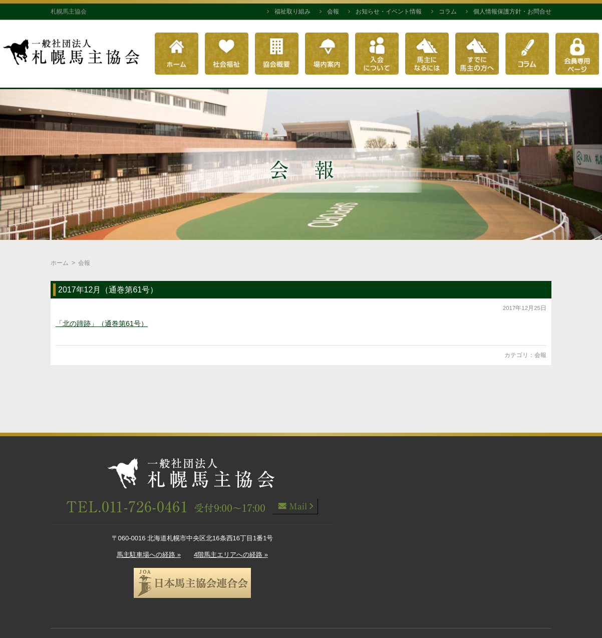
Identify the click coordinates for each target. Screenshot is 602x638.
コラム (448, 11)
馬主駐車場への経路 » (149, 554)
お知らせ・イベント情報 (389, 11)
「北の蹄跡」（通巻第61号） (102, 324)
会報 (333, 11)
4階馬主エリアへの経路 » (231, 554)
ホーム (60, 262)
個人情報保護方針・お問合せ (512, 11)
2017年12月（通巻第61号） (108, 289)
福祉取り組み (292, 11)
